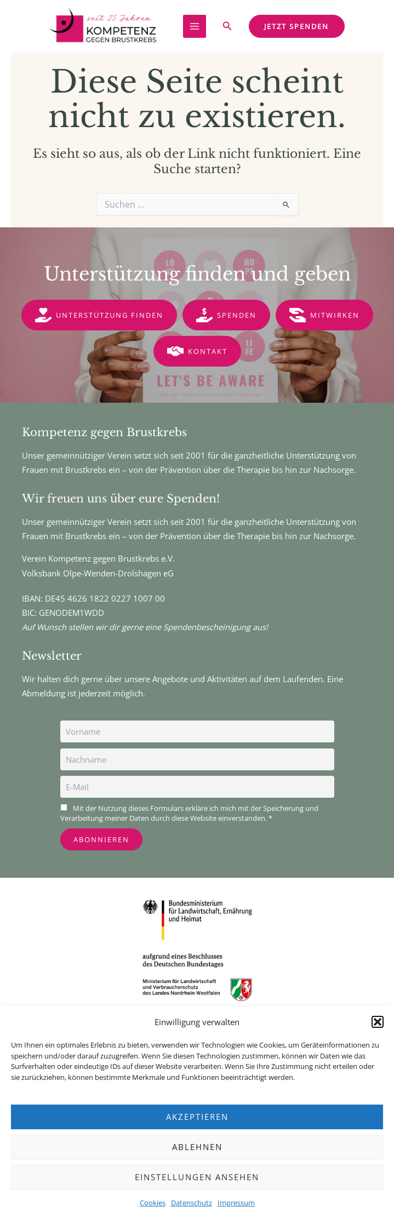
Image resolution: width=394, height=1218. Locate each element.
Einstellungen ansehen (197, 1176)
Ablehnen (197, 1146)
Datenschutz (191, 1203)
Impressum (236, 1203)
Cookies (152, 1203)
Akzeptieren (197, 1116)
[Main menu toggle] (194, 26)
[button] (377, 1021)
